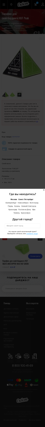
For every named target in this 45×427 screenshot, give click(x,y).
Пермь (10, 206)
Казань (17, 206)
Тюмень (16, 213)
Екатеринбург (11, 203)
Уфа (33, 209)
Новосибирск (23, 203)
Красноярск (25, 213)
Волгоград (34, 203)
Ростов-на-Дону (24, 209)
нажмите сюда (32, 234)
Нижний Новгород (28, 206)
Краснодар (13, 209)
